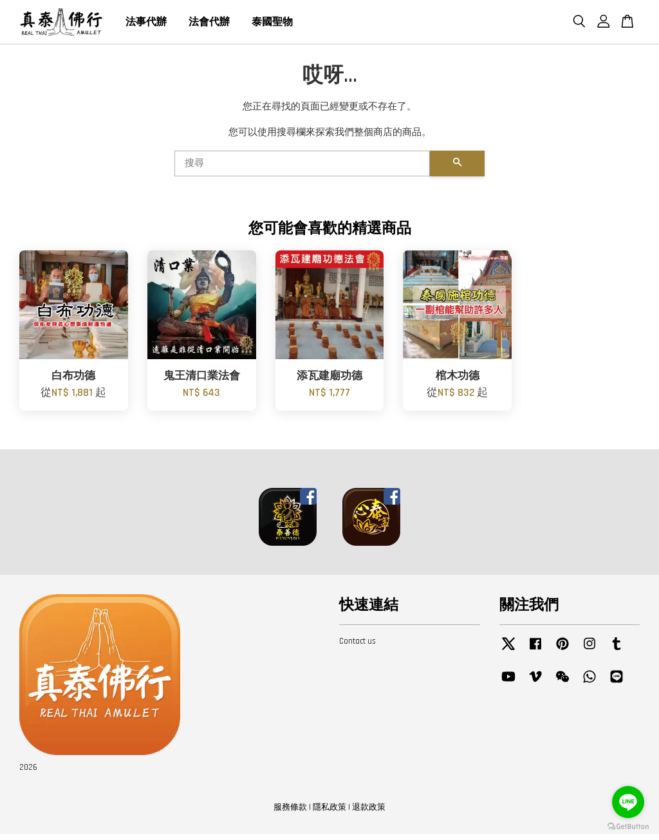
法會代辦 (209, 25)
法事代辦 (146, 25)
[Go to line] (628, 802)
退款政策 (368, 813)
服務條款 (290, 813)
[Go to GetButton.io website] (628, 827)
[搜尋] (302, 169)
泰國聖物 (272, 25)
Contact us (357, 647)
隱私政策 (329, 813)
